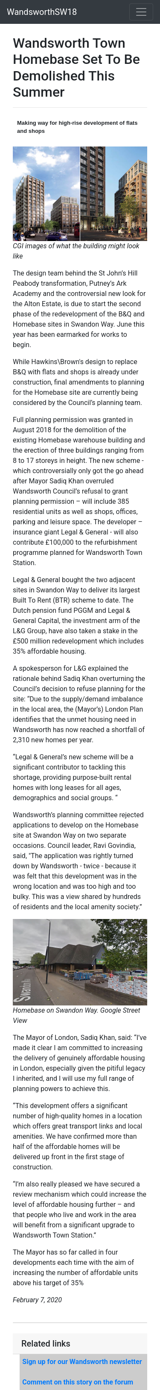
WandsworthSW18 (42, 12)
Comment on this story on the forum (77, 1382)
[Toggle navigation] (141, 11)
